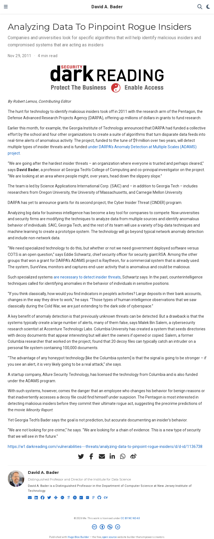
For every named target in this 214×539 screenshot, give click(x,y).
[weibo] (133, 456)
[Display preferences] (208, 7)
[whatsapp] (123, 456)
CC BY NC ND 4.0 (130, 518)
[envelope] (102, 456)
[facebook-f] (91, 456)
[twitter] (81, 456)
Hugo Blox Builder (78, 536)
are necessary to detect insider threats (87, 277)
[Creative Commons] (107, 527)
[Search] (199, 7)
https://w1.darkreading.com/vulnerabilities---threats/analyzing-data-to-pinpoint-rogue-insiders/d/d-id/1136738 (105, 446)
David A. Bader (107, 6)
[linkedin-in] (112, 456)
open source (109, 536)
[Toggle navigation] (6, 7)
